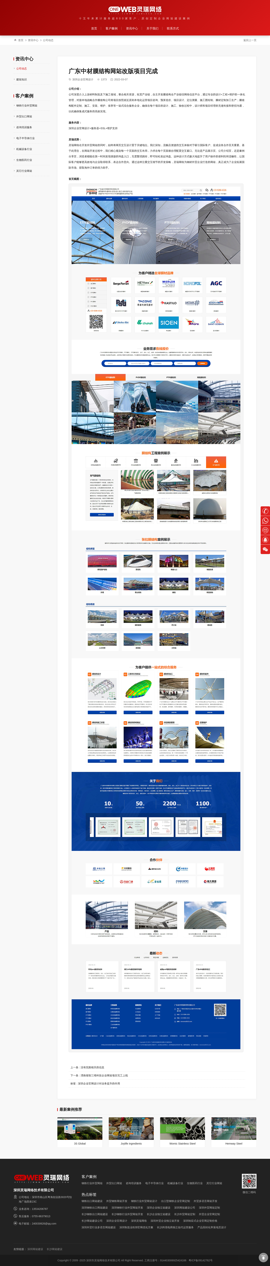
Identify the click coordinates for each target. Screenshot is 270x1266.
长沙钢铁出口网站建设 (95, 1214)
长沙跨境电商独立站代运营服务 (175, 1227)
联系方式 (173, 28)
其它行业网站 (24, 171)
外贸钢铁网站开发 (116, 1201)
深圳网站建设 (35, 1249)
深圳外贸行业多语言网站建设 (99, 1227)
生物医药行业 (24, 160)
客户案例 (112, 28)
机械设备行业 (24, 149)
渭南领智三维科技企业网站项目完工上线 (104, 1075)
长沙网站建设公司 (92, 1221)
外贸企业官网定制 (209, 1214)
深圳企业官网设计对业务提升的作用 (99, 1083)
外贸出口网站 (24, 116)
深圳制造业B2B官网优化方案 (136, 1227)
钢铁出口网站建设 (92, 1201)
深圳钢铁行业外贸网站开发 (127, 1207)
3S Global (80, 1143)
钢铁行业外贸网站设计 (144, 1201)
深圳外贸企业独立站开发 (165, 1221)
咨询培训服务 (24, 127)
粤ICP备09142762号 (201, 1260)
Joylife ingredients (131, 1143)
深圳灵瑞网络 (139, 1221)
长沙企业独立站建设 (158, 1214)
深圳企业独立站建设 (158, 1207)
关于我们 (152, 28)
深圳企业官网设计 (82, 79)
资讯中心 (132, 28)
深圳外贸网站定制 (209, 1207)
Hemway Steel (233, 1143)
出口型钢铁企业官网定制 (175, 1201)
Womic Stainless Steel (183, 1143)
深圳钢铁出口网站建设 (95, 1207)
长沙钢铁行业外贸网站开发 (127, 1214)
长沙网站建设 (54, 1249)
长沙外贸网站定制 (184, 1214)
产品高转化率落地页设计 (211, 1227)
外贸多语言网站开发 (205, 1201)
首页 (94, 28)
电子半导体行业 (25, 138)
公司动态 (48, 40)
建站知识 (21, 79)
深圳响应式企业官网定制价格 (200, 1221)
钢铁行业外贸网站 (26, 105)
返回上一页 (249, 40)
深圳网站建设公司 (184, 1207)
